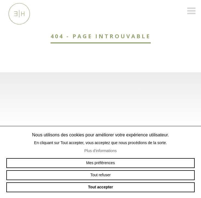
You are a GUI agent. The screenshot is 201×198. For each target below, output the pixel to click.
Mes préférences (100, 163)
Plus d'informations (100, 150)
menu (191, 11)
